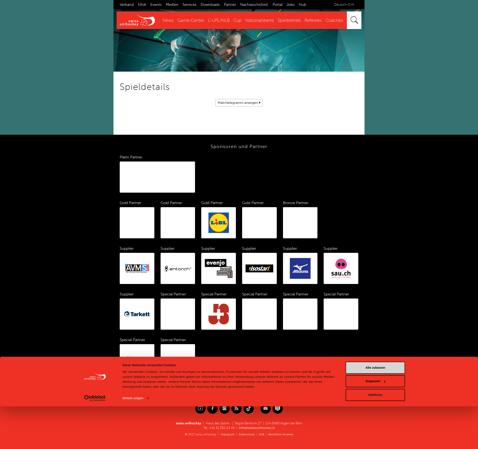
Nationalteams (259, 20)
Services (189, 4)
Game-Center (190, 20)
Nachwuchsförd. (254, 4)
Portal (277, 4)
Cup (237, 20)
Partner (230, 4)
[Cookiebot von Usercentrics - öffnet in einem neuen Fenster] (95, 441)
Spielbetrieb (289, 20)
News (168, 20)
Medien (172, 4)
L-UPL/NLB (219, 20)
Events (156, 4)
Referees (313, 20)
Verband (127, 4)
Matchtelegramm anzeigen (238, 103)
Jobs (291, 4)
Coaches (334, 20)
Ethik (142, 4)
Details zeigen (132, 441)
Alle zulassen (375, 410)
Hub (302, 4)
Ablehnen (375, 437)
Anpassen (375, 424)
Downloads (210, 4)
